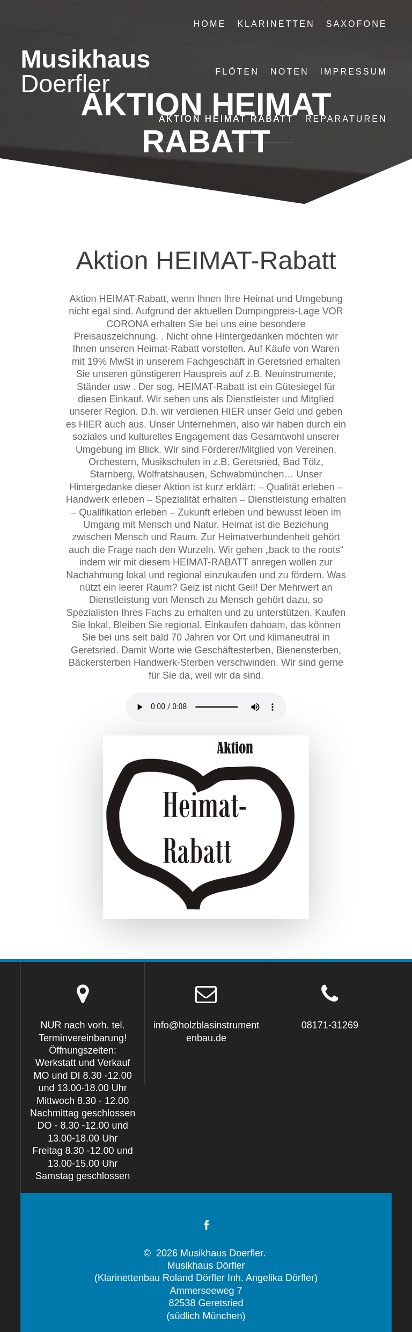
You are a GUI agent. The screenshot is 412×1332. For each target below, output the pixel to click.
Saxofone (356, 23)
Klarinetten (276, 23)
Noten (289, 71)
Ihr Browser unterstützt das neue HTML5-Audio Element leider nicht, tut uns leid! (206, 707)
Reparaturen (346, 118)
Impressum (353, 71)
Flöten (237, 71)
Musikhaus (85, 72)
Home (210, 23)
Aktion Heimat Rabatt (226, 118)
